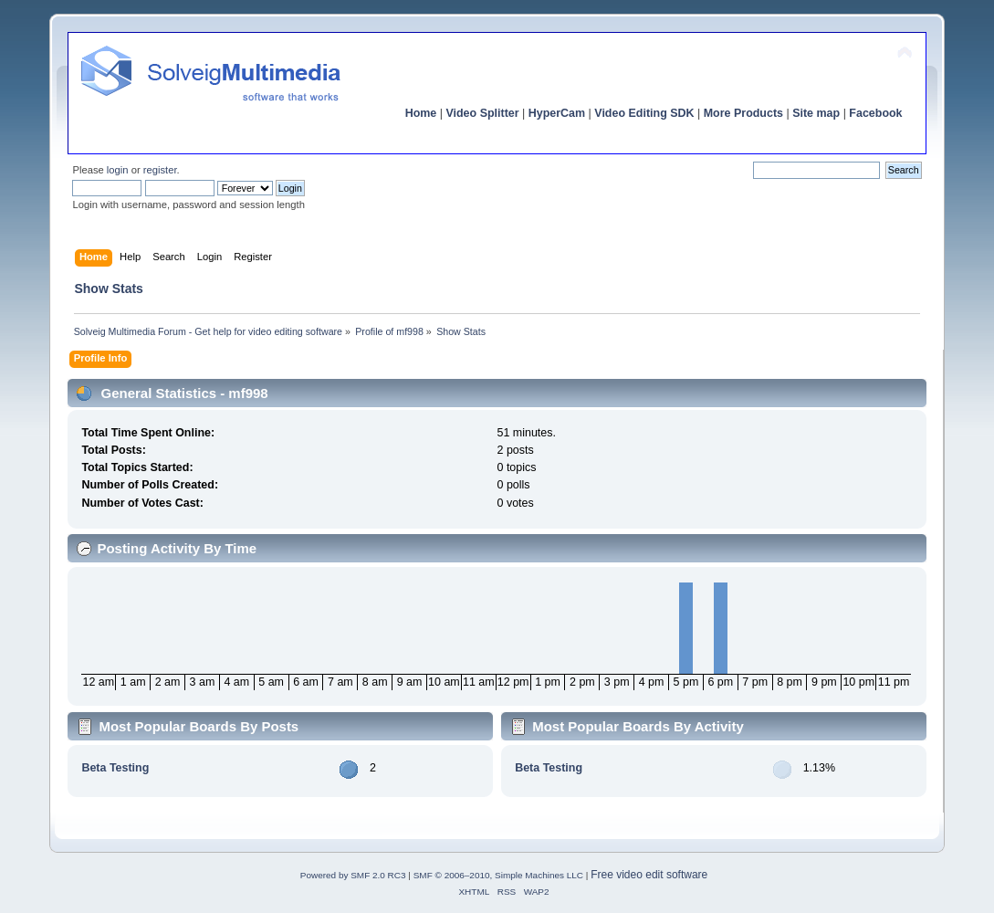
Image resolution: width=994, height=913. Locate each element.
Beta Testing (115, 767)
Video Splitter (481, 113)
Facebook (875, 113)
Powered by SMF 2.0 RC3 (353, 875)
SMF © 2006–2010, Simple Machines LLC (498, 875)
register (160, 169)
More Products (743, 113)
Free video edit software (649, 874)
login (118, 169)
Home (421, 113)
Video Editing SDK (644, 113)
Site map (816, 113)
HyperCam (556, 113)
